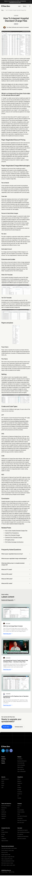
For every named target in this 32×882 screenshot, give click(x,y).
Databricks (19, 783)
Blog (2, 10)
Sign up (24, 6)
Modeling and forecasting (22, 836)
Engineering (3, 807)
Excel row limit (4, 852)
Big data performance (22, 761)
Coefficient (3, 838)
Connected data (20, 763)
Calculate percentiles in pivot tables (9, 848)
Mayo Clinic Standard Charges (12, 535)
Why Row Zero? (20, 822)
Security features (5, 779)
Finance (3, 810)
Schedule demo (19, 727)
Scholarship (19, 818)
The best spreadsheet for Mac (7, 861)
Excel (2, 830)
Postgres (19, 787)
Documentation (20, 810)
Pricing (3, 761)
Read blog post (8, 633)
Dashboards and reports (22, 830)
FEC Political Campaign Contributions (14, 542)
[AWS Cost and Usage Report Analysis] (16, 612)
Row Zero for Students (22, 816)
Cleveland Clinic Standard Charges (13, 537)
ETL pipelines (20, 834)
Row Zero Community (22, 820)
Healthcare (3, 812)
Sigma (2, 836)
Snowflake (19, 791)
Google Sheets (4, 832)
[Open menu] (29, 6)
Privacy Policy (4, 872)
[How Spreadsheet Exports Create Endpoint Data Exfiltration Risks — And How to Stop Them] (16, 646)
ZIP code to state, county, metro (8, 865)
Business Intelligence (6, 805)
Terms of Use (11, 872)
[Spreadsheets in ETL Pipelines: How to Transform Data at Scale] (16, 682)
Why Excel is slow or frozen (7, 863)
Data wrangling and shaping (23, 832)
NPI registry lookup (9, 539)
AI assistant (19, 758)
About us (19, 805)
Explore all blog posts (8, 600)
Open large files (20, 769)
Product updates (20, 812)
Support (3, 763)
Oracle (18, 785)
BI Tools (3, 834)
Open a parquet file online (6, 858)
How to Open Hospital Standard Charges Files (16, 530)
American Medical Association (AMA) (19, 421)
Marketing (3, 814)
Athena (18, 779)
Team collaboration (21, 771)
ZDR (2, 787)
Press (18, 814)
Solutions (3, 758)
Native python (20, 767)
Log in (19, 6)
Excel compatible (21, 765)
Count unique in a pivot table (7, 850)
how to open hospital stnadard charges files (13, 523)
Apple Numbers (4, 840)
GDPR (2, 781)
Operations (3, 816)
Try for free (6, 727)
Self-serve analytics (21, 838)
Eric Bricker (13, 153)
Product (3, 756)
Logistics (3, 818)
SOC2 (2, 785)
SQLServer (19, 793)
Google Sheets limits (5, 854)
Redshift (19, 789)
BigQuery (19, 781)
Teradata (19, 798)
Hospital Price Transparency (12, 533)
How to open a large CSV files (7, 856)
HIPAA (2, 783)
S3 (18, 796)
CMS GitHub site (22, 518)
